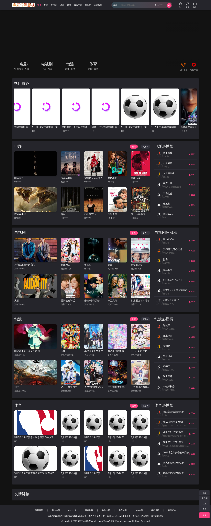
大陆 (67, 68)
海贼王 (64, 351)
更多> (145, 146)
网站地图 (56, 510)
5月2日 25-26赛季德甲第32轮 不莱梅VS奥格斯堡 (70, 473)
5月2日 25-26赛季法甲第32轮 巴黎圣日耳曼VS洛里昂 (135, 127)
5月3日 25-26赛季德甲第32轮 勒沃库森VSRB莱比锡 (17, 127)
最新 (134, 146)
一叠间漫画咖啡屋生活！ (140, 387)
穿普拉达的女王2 (93, 178)
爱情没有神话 (68, 300)
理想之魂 (112, 214)
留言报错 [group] (98, 5)
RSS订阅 (72, 510)
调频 (110, 265)
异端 (63, 214)
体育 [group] (69, 5)
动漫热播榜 (163, 319)
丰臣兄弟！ (113, 300)
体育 (93, 64)
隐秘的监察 (137, 265)
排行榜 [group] (88, 5)
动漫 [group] (62, 5)
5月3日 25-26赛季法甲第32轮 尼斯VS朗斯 (140, 437)
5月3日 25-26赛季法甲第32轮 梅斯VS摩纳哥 (93, 437)
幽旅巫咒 (19, 178)
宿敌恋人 (65, 265)
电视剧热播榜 (165, 232)
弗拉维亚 (112, 178)
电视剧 (47, 64)
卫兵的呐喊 (67, 178)
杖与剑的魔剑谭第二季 (117, 387)
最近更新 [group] (78, 5)
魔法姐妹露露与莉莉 (117, 351)
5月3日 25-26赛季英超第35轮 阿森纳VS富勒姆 (35, 473)
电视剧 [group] (54, 5)
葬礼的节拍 (90, 214)
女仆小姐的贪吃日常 (140, 351)
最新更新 (39, 510)
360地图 (139, 510)
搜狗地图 (155, 510)
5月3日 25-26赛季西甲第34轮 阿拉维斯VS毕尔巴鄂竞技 (117, 437)
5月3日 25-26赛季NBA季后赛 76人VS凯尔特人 (35, 437)
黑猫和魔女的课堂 (93, 351)
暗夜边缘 (135, 178)
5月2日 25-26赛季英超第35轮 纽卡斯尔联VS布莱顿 (165, 127)
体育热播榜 (163, 405)
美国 (26, 68)
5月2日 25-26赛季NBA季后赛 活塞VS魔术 (93, 473)
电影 (23, 64)
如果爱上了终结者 (140, 300)
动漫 (70, 64)
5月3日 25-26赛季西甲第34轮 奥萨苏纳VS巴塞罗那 (70, 437)
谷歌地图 (106, 510)
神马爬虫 (172, 510)
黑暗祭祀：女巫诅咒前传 (74, 127)
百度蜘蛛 (89, 510)
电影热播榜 (163, 146)
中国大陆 (18, 68)
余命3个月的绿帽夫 (93, 300)
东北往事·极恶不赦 (140, 214)
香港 (73, 68)
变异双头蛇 (20, 214)
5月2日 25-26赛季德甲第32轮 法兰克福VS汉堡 (46, 127)
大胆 (16, 300)
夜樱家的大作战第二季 (93, 387)
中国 (44, 68)
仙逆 (16, 387)
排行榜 (159, 5)
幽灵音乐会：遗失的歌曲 (27, 351)
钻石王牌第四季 (69, 387)
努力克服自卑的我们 (24, 264)
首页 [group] (39, 5)
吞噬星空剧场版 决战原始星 (195, 127)
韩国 (50, 68)
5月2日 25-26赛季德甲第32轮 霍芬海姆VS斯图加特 (106, 127)
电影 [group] (46, 5)
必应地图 (123, 510)
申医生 (87, 265)
